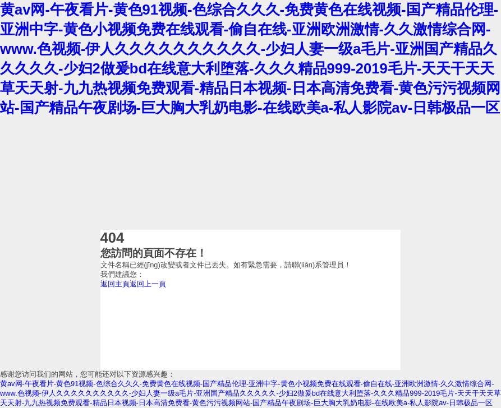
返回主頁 (115, 284)
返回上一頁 (148, 284)
